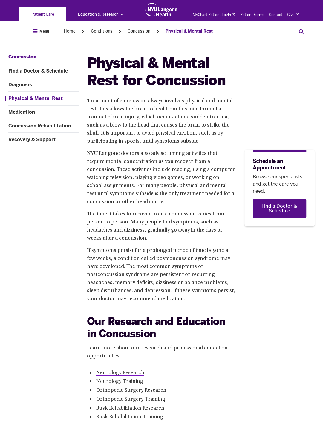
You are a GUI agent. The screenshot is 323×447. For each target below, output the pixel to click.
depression (157, 291)
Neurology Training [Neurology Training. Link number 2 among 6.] (119, 381)
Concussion (139, 31)
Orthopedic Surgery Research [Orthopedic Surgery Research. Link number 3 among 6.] (131, 390)
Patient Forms (252, 15)
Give (293, 15)
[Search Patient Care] (301, 31)
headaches (99, 230)
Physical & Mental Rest (189, 31)
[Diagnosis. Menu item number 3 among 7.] (43, 84)
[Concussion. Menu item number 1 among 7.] (22, 57)
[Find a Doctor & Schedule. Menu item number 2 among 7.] (43, 71)
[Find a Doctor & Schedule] (279, 208)
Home (70, 31)
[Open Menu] (41, 31)
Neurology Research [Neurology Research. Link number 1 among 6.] (120, 373)
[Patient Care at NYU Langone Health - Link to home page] (161, 9)
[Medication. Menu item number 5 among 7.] (43, 112)
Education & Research (100, 14)
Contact (275, 15)
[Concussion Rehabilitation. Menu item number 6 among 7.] (43, 126)
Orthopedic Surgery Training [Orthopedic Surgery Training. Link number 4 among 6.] (130, 399)
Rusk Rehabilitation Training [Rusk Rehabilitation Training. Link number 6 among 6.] (129, 417)
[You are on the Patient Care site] (42, 14)
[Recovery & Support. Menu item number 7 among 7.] (43, 139)
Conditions (101, 31)
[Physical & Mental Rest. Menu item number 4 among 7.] (42, 98)
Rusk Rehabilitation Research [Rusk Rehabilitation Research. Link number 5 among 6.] (130, 408)
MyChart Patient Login (214, 15)
